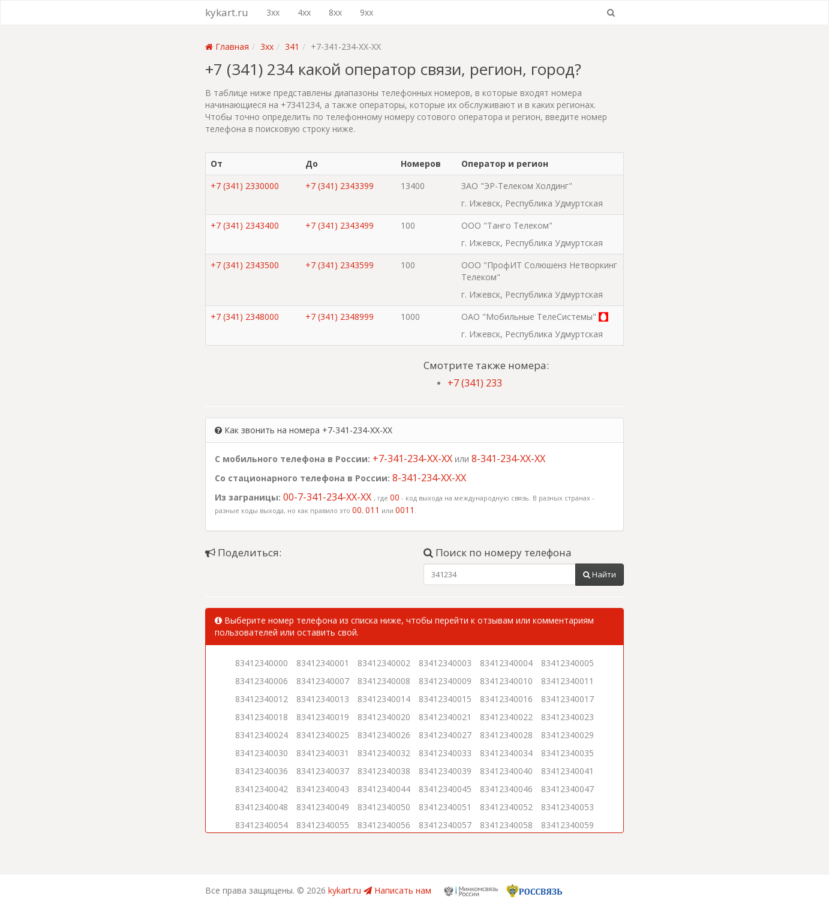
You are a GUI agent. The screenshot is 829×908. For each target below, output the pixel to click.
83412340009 (445, 681)
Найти (599, 574)
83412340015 (445, 699)
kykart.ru (226, 12)
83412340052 (506, 807)
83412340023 (567, 717)
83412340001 (322, 663)
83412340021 (445, 717)
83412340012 (261, 699)
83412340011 (567, 681)
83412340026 (384, 735)
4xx (304, 12)
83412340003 (445, 663)
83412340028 (506, 735)
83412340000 (261, 663)
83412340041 (567, 771)
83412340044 (384, 789)
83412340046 (506, 789)
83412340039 (445, 771)
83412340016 (506, 699)
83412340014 (384, 699)
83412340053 (567, 807)
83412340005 (567, 663)
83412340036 (261, 771)
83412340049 (322, 807)
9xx (366, 12)
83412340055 (322, 825)
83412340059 (567, 825)
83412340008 (384, 681)
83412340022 (506, 717)
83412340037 (322, 771)
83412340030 (261, 753)
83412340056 (384, 825)
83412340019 (322, 717)
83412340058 (506, 825)
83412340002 (384, 663)
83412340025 (322, 735)
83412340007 (322, 681)
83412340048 (261, 807)
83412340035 (567, 753)
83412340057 (445, 825)
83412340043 (322, 789)
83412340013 (322, 699)
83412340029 (567, 735)
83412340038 (384, 771)
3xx (273, 12)
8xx (335, 12)
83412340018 (261, 717)
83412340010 (506, 681)
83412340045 (445, 789)
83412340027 (445, 735)
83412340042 (261, 789)
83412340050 (384, 807)
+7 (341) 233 (474, 382)
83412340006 (261, 681)
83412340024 (261, 735)
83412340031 (322, 753)
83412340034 (506, 753)
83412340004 (506, 663)
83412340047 (567, 789)
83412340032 (384, 753)
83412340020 (384, 717)
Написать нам (397, 890)
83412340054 (261, 825)
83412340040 (506, 771)
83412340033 (445, 753)
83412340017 (567, 699)
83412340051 (445, 807)
